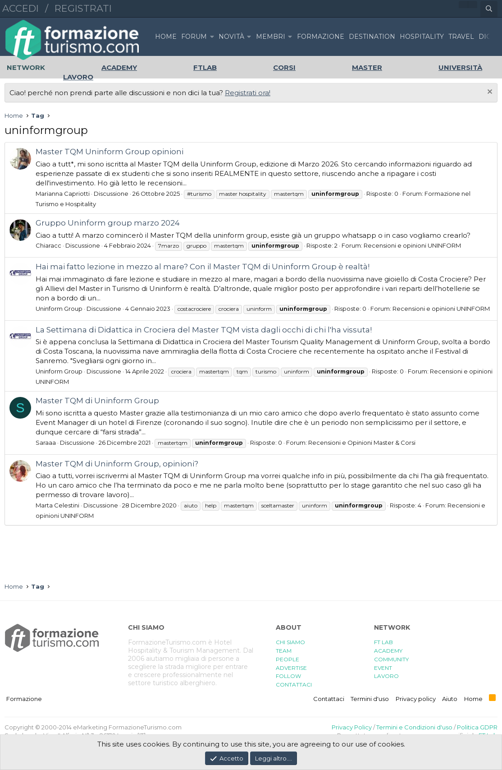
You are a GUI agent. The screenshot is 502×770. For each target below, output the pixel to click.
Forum (194, 36)
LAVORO (386, 676)
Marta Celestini (57, 505)
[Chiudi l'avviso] (489, 92)
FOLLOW (288, 676)
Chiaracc (48, 245)
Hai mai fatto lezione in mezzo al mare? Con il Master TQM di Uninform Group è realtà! (203, 266)
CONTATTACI (294, 684)
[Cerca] (488, 9)
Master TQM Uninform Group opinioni (109, 151)
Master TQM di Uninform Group (97, 400)
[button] (211, 37)
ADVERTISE (291, 667)
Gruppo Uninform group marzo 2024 (108, 222)
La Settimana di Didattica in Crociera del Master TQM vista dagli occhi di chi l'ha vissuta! (204, 329)
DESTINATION (372, 36)
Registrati (83, 8)
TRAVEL (461, 36)
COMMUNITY (391, 659)
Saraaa (46, 442)
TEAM (284, 650)
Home (166, 36)
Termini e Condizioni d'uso (414, 727)
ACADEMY (388, 650)
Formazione (24, 698)
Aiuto (449, 698)
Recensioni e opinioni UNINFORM (412, 245)
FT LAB (383, 642)
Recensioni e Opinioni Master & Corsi (361, 442)
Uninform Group (59, 308)
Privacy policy (416, 698)
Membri (270, 36)
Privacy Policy (352, 727)
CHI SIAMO (290, 642)
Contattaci (328, 698)
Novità (231, 36)
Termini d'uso (370, 698)
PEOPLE (287, 659)
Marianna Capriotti (63, 193)
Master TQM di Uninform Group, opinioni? (117, 463)
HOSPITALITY (422, 36)
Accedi (20, 8)
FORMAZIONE (320, 36)
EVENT (383, 667)
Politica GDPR (477, 727)
